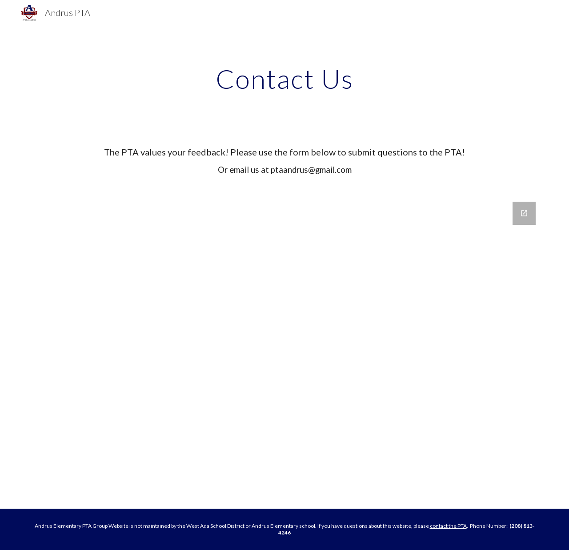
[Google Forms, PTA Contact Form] (284, 350)
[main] (284, 78)
